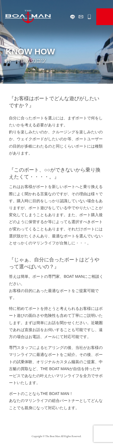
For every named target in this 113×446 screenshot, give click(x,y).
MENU (104, 16)
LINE (72, 17)
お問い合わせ (81, 17)
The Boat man (28, 17)
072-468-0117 (89, 17)
